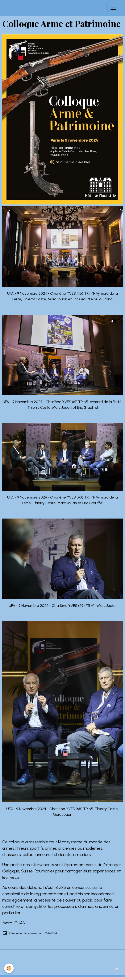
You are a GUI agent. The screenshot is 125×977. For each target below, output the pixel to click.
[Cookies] (9, 968)
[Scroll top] (116, 968)
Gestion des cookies (62, 971)
